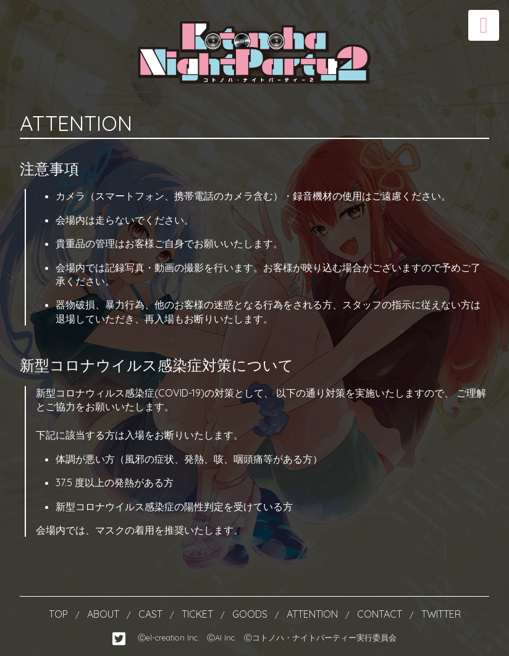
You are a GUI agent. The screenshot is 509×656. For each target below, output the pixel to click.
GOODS (251, 614)
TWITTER (441, 614)
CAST (151, 614)
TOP (59, 614)
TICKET (199, 614)
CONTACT (381, 614)
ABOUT (104, 614)
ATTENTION (313, 614)
